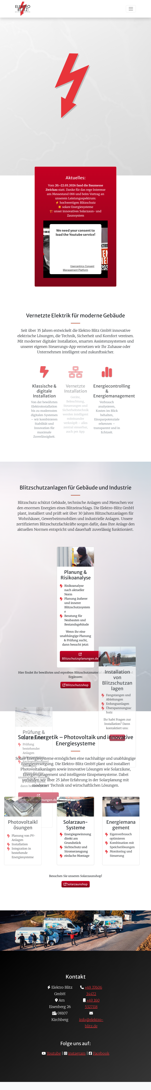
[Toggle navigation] (131, 8)
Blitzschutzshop (75, 685)
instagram (77, 1053)
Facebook (101, 1053)
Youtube (54, 1053)
